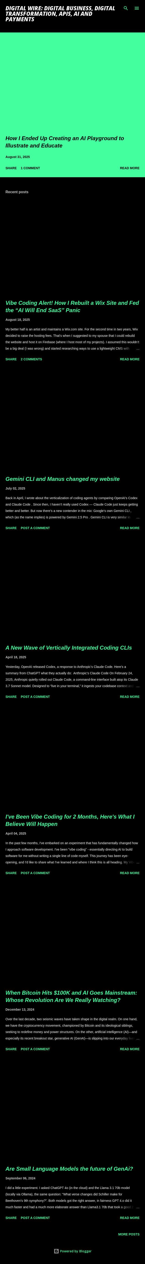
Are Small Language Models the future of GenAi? (69, 1169)
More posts (129, 1234)
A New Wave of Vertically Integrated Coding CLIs (68, 648)
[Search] (126, 8)
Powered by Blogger (73, 1251)
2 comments (31, 359)
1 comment (30, 168)
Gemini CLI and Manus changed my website (62, 479)
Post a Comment (35, 528)
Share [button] (11, 168)
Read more (130, 168)
